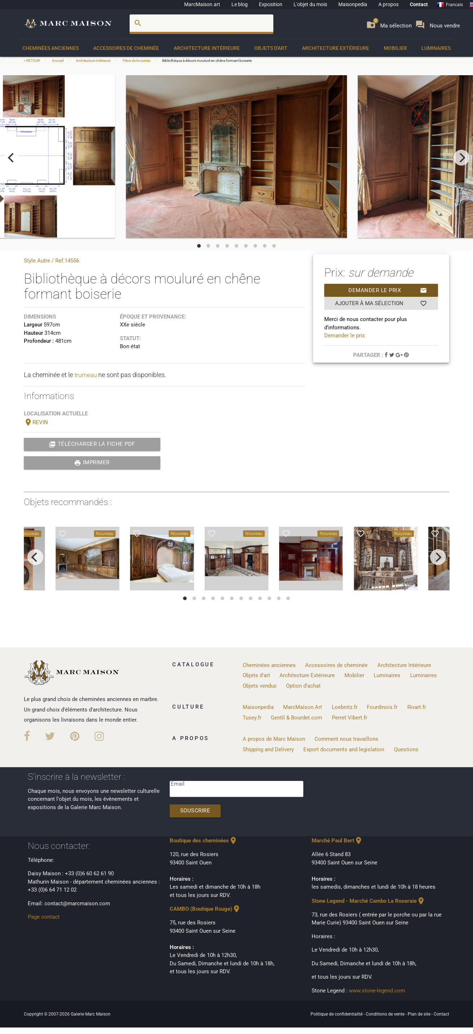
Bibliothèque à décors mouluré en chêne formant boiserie (207, 61)
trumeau (86, 375)
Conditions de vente (385, 1013)
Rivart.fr (416, 707)
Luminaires (436, 48)
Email (178, 783)
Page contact (44, 916)
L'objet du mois (310, 4)
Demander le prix (387, 290)
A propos (388, 4)
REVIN (36, 422)
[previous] (11, 158)
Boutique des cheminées (204, 840)
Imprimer (92, 462)
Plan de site (419, 1013)
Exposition (270, 4)
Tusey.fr (252, 717)
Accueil (57, 61)
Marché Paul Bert (337, 840)
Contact (419, 4)
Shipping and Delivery (268, 748)
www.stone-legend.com (377, 990)
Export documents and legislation (343, 748)
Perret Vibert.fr (349, 717)
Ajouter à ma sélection (381, 303)
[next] (461, 158)
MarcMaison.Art (302, 707)
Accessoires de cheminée (126, 48)
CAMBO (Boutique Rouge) (205, 909)
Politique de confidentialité (337, 1013)
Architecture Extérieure (335, 48)
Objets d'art (270, 48)
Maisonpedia (352, 4)
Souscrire (196, 810)
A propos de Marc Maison (274, 738)
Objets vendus (260, 686)
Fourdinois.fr (382, 707)
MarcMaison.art (202, 4)
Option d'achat (303, 686)
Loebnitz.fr (344, 707)
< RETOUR (32, 61)
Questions (406, 748)
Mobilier (395, 48)
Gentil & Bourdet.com (296, 717)
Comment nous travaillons (346, 738)
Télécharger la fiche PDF (92, 444)
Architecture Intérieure (207, 48)
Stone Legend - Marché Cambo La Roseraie (368, 900)
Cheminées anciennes (50, 48)
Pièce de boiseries (136, 61)
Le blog (239, 4)
